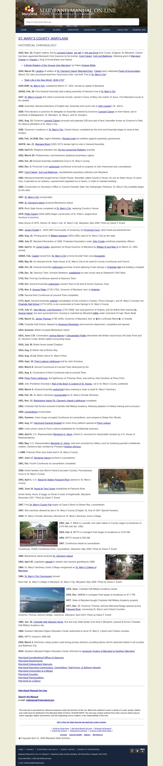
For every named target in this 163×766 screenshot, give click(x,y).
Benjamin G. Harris (62, 434)
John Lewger (104, 106)
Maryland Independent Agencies (35, 664)
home (24, 30)
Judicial (106, 30)
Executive (73, 30)
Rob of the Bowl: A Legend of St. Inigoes (72, 384)
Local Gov (122, 30)
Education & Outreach (78, 731)
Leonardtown (31, 412)
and (91, 53)
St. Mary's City (98, 74)
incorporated (60, 395)
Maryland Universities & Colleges (35, 670)
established (74, 273)
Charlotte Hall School (28, 304)
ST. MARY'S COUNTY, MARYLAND (43, 38)
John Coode (99, 241)
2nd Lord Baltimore (102, 56)
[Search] (136, 22)
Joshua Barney (56, 335)
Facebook (132, 751)
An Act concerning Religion (71, 150)
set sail (77, 53)
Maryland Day (85, 71)
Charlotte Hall (114, 267)
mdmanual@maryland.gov (40, 700)
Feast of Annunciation (129, 71)
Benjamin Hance (42, 458)
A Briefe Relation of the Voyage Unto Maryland (47, 65)
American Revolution (68, 324)
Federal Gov (139, 30)
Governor (63, 735)
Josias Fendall (32, 230)
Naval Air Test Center (44, 489)
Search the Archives (59, 731)
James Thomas (43, 319)
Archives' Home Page (61, 728)
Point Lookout (103, 423)
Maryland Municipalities (31, 677)
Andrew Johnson (72, 446)
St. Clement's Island (67, 71)
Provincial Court (92, 230)
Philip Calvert (31, 214)
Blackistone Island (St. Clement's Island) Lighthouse (60, 400)
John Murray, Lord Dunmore (47, 310)
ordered (53, 301)
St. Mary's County (33, 97)
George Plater (39, 289)
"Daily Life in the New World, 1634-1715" (44, 80)
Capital (35, 256)
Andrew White (89, 65)
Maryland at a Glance (29, 680)
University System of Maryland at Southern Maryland (108, 651)
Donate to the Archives (89, 749)
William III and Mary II (107, 247)
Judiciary (87, 735)
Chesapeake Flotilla (76, 335)
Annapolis (99, 256)
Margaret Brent (42, 144)
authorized (54, 166)
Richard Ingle (69, 138)
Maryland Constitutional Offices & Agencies (41, 657)
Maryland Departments (30, 660)
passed (49, 562)
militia (96, 313)
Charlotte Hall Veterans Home (48, 622)
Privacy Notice (68, 749)
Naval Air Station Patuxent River (54, 480)
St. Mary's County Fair (41, 505)
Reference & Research (102, 728)
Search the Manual (28, 697)
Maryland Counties (28, 674)
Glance (57, 30)
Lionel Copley (43, 247)
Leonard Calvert (65, 53)
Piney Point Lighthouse (36, 378)
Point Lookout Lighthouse (47, 361)
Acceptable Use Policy (47, 749)
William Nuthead (59, 236)
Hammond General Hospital (47, 423)
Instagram (142, 751)
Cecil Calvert (85, 56)
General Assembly (75, 735)
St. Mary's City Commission (38, 576)
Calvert (97, 71)
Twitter (137, 751)
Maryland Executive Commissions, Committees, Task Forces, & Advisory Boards (59, 667)
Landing (40, 71)
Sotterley (95, 289)
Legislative (90, 30)
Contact (40, 30)
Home (20, 749)
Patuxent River (73, 609)
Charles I (33, 59)
